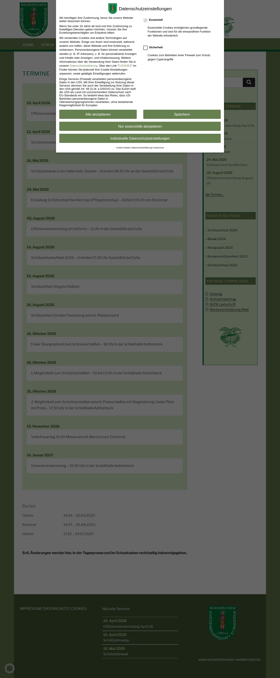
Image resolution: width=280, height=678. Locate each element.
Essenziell (153, 19)
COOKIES (125, 64)
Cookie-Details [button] (123, 147)
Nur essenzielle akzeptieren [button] (140, 125)
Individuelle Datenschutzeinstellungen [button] (140, 137)
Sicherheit (153, 46)
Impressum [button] (159, 147)
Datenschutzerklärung (83, 64)
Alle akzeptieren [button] (98, 113)
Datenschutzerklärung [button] (141, 147)
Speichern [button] (182, 113)
